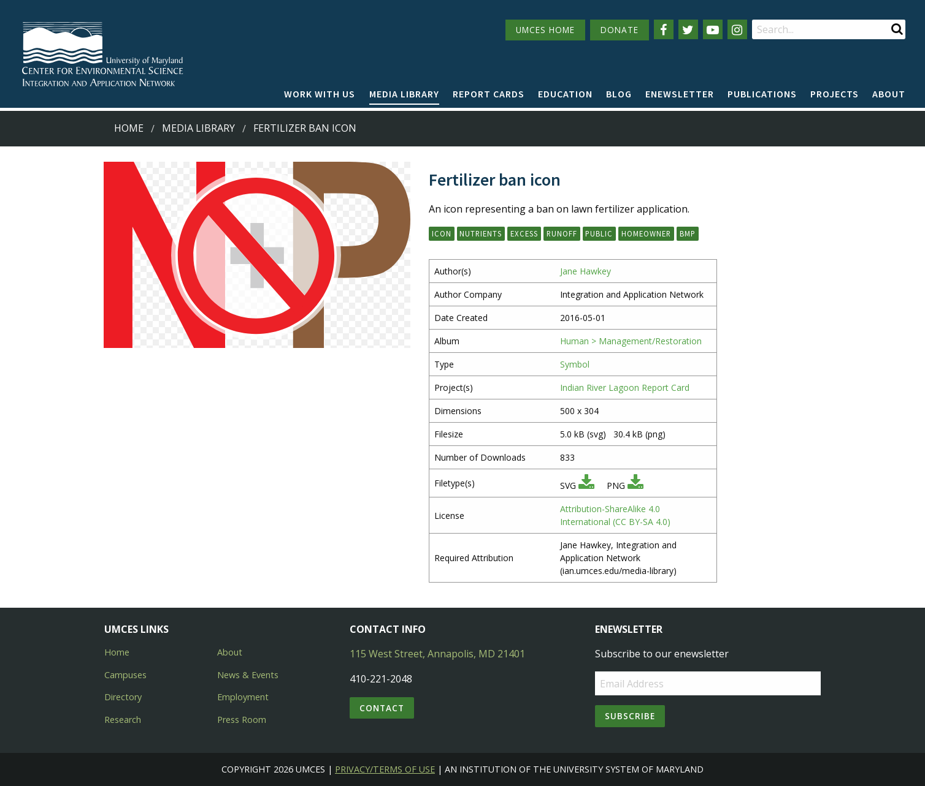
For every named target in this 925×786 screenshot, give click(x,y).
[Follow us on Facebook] (664, 29)
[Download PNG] (635, 485)
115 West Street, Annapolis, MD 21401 (437, 653)
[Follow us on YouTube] (713, 29)
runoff (562, 233)
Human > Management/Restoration (631, 341)
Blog (619, 94)
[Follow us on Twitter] (688, 29)
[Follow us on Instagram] (737, 29)
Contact (381, 708)
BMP (688, 233)
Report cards (488, 94)
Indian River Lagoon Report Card (624, 387)
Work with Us (319, 94)
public (599, 233)
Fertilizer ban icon (304, 128)
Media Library (404, 94)
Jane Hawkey (585, 271)
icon (441, 233)
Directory (123, 697)
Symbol (574, 364)
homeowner (646, 233)
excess (524, 233)
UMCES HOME (545, 30)
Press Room (241, 719)
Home (129, 128)
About (888, 94)
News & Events (247, 675)
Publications (762, 94)
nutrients (480, 233)
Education (565, 94)
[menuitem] (319, 94)
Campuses (125, 675)
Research (122, 719)
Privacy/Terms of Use (385, 769)
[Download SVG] (586, 485)
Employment (243, 697)
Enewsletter (679, 94)
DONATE (620, 30)
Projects (834, 94)
